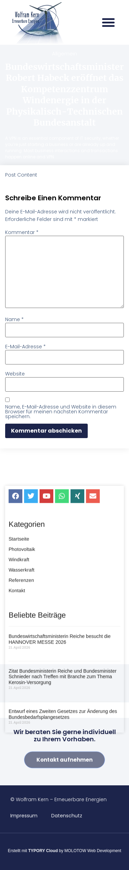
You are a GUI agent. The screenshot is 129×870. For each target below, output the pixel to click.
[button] (108, 22)
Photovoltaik (22, 595)
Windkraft (19, 605)
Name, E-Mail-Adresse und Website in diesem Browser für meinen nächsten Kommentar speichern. (60, 411)
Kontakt (17, 636)
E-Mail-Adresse (25, 346)
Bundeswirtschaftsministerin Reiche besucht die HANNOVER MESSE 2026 (59, 685)
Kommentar (22, 232)
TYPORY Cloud (43, 850)
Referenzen (21, 626)
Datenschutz (66, 815)
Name (14, 319)
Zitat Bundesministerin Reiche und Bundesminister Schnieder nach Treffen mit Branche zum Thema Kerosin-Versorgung (63, 722)
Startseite (19, 584)
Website (15, 373)
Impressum (23, 815)
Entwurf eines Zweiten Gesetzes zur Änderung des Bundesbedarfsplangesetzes (63, 760)
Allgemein (64, 53)
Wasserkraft (21, 615)
